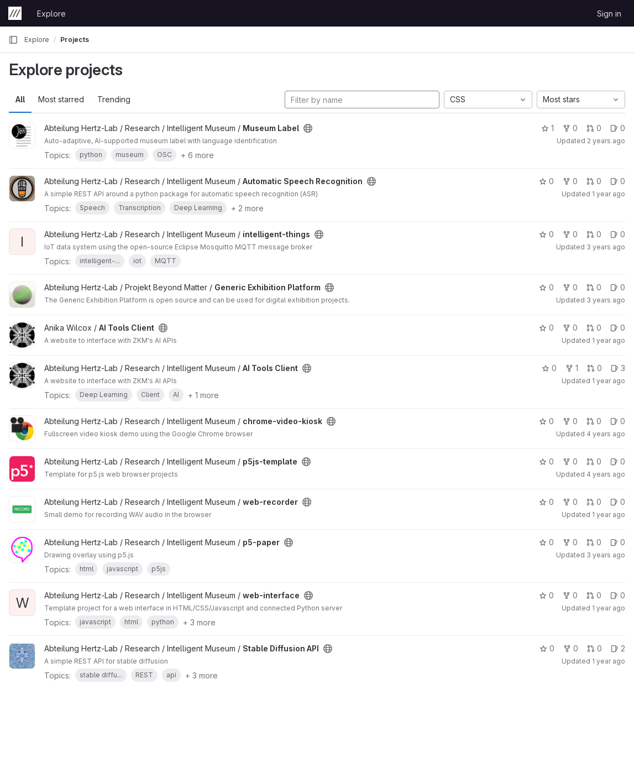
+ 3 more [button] (199, 622)
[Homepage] (15, 13)
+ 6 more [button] (197, 155)
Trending (113, 99)
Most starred (61, 99)
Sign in (609, 13)
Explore (51, 13)
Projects (74, 39)
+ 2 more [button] (247, 208)
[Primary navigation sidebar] (13, 40)
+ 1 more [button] (203, 395)
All (20, 99)
